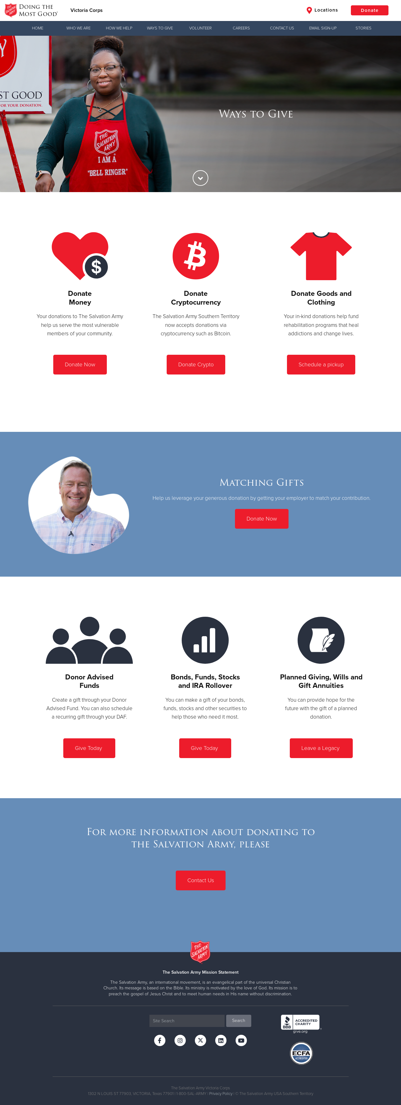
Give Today (89, 748)
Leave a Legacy (321, 748)
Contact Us (282, 28)
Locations (322, 10)
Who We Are (78, 28)
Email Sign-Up (322, 28)
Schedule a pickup (321, 364)
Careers (241, 28)
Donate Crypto (196, 364)
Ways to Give (160, 28)
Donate (369, 10)
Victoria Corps (86, 10)
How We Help (119, 28)
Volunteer (200, 28)
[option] (200, 114)
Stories (364, 28)
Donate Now (80, 364)
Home (37, 28)
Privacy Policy (220, 1093)
